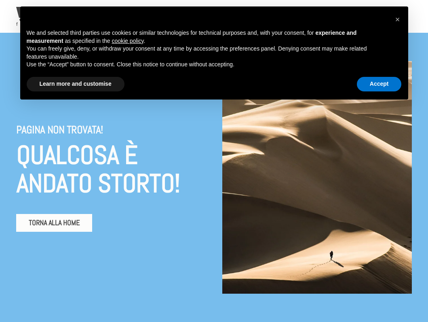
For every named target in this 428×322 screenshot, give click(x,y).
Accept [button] (379, 83)
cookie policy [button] (127, 41)
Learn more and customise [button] (76, 83)
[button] (397, 19)
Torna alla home (54, 222)
